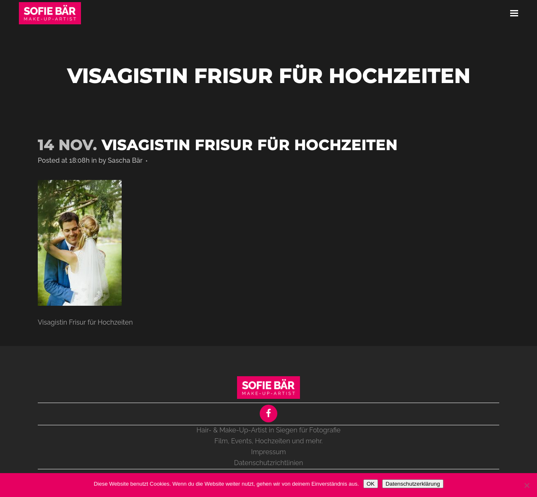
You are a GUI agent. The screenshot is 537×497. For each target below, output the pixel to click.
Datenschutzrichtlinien (268, 463)
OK (371, 484)
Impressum (268, 452)
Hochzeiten (272, 441)
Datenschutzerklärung (413, 484)
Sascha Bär (125, 160)
